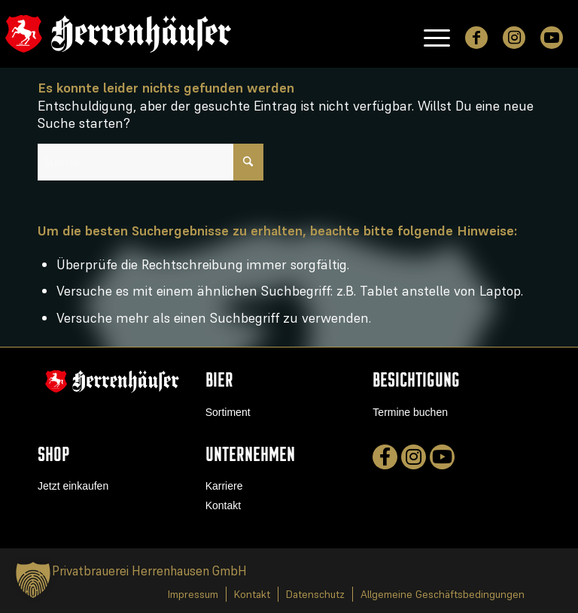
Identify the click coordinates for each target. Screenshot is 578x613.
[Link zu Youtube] (551, 37)
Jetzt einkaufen (73, 486)
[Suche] (150, 162)
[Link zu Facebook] (476, 37)
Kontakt (223, 505)
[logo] (118, 34)
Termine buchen (410, 412)
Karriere (224, 486)
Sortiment (228, 412)
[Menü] (429, 34)
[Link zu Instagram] (514, 37)
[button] (33, 580)
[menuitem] (429, 34)
